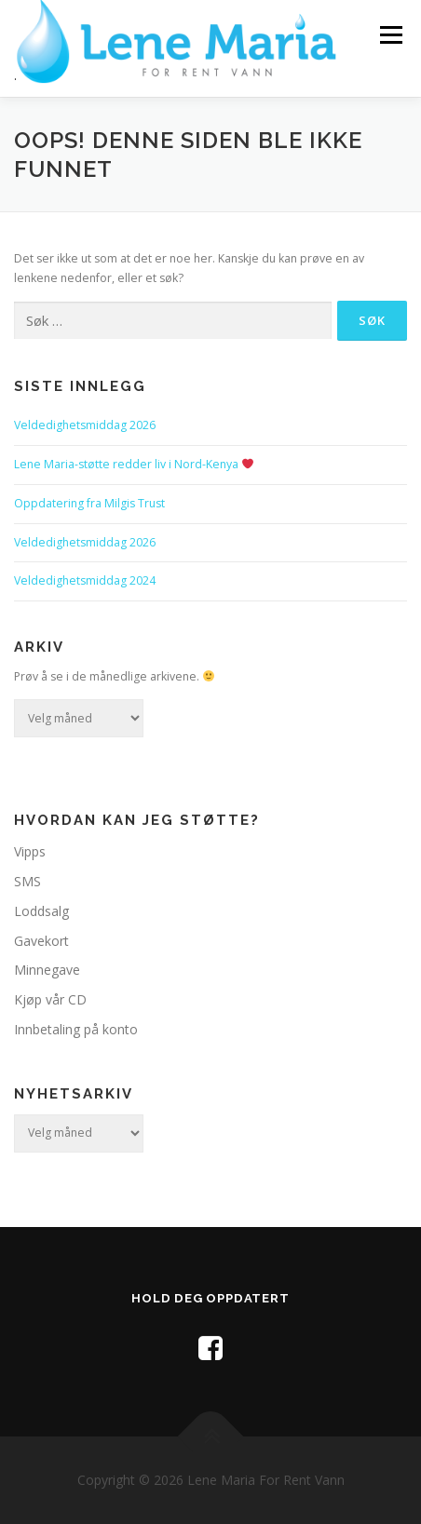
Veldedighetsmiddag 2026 (85, 425)
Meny (389, 35)
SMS (27, 881)
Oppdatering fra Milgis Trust (89, 503)
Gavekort (41, 941)
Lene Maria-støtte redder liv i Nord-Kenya (133, 464)
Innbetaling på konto (76, 1029)
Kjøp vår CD (50, 999)
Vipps (30, 851)
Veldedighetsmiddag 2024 (85, 580)
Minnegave (47, 969)
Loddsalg (41, 911)
